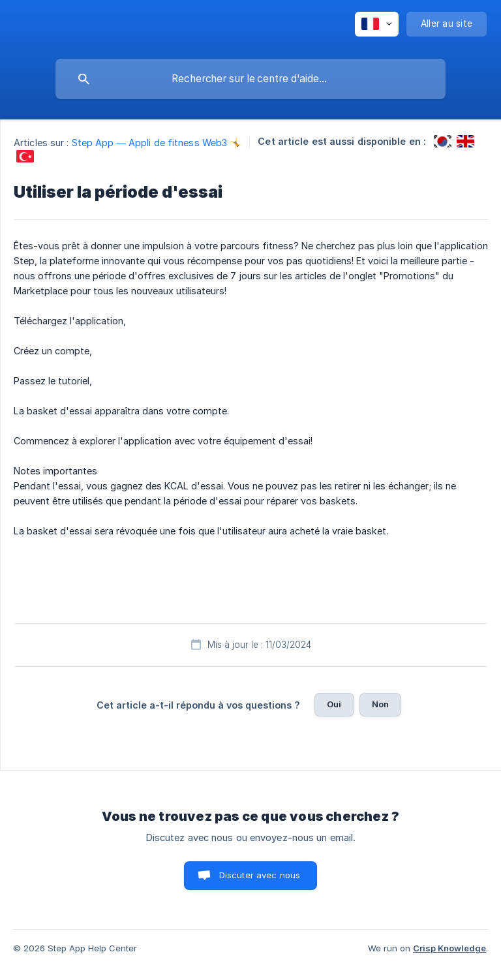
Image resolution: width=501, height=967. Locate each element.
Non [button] (380, 704)
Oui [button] (334, 704)
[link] (442, 141)
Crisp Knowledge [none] (449, 948)
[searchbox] (250, 79)
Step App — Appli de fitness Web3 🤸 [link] (157, 142)
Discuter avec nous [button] (260, 875)
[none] (377, 24)
